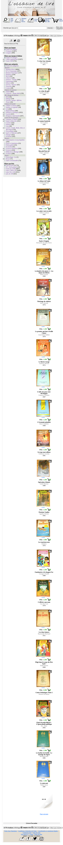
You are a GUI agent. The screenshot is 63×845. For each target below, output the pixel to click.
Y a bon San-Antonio (44, 61)
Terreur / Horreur (11, 84)
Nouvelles (9, 86)
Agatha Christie (44, 93)
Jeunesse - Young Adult (13, 93)
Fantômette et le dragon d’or (44, 572)
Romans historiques (12, 73)
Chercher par (7, 28)
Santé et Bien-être (11, 121)
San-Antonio (44, 63)
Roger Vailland (44, 153)
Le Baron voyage (44, 362)
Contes (8, 88)
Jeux (7, 126)
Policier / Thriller (11, 79)
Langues (8, 53)
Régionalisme (10, 110)
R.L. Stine (44, 726)
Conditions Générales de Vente (27, 831)
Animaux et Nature (11, 119)
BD (7, 97)
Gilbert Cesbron (44, 213)
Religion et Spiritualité (13, 116)
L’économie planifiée (44, 422)
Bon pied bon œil (44, 151)
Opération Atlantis (44, 482)
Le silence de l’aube (44, 181)
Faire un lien (38, 834)
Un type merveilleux (44, 452)
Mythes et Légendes (12, 107)
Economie (9, 147)
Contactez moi (27, 832)
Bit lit (7, 76)
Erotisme (8, 136)
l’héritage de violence (44, 301)
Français (9, 51)
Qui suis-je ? (12, 20)
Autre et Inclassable (12, 160)
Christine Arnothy (44, 454)
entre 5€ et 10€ (10, 172)
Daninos (44, 544)
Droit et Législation (12, 143)
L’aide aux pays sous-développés (44, 392)
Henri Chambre (44, 424)
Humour (8, 124)
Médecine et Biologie (12, 152)
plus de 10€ (9, 174)
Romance (9, 74)
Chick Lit (9, 78)
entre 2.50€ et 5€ (11, 170)
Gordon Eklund (44, 183)
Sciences (8, 150)
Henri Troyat (44, 274)
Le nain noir (44, 783)
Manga (8, 98)
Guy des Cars (44, 604)
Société (8, 114)
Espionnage (9, 81)
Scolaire (8, 153)
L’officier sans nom (44, 602)
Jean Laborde (44, 303)
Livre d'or (36, 20)
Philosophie (9, 145)
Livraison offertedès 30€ (48, 20)
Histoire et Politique (12, 112)
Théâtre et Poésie (11, 105)
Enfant (8, 91)
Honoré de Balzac (44, 694)
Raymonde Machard (44, 634)
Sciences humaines (11, 148)
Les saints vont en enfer (44, 211)
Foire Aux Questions (10, 831)
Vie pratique (9, 131)
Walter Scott (44, 785)
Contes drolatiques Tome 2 (44, 692)
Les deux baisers (44, 632)
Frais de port (36, 832)
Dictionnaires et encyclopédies (15, 140)
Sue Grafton (44, 123)
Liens (31, 834)
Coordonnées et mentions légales (48, 831)
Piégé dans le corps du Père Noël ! (44, 663)
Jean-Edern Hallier (44, 335)
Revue (8, 159)
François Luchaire (44, 395)
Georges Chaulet (44, 574)
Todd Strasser (44, 665)
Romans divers (10, 69)
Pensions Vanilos (44, 512)
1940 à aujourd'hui (12, 59)
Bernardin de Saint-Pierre (44, 243)
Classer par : (46, 35)
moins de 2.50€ (10, 169)
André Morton (44, 484)
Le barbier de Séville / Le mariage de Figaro (44, 753)
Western (8, 83)
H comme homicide (44, 121)
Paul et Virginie (44, 241)
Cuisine (8, 123)
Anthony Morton (44, 363)
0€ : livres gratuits (11, 167)
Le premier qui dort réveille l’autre (44, 332)
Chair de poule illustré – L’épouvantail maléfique (44, 723)
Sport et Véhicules (11, 133)
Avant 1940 (9, 61)
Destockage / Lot (11, 157)
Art (7, 109)
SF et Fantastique (11, 71)
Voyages (8, 134)
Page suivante (44, 814)
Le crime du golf (44, 91)
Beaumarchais (44, 756)
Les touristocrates (44, 542)
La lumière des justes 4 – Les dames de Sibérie (44, 272)
